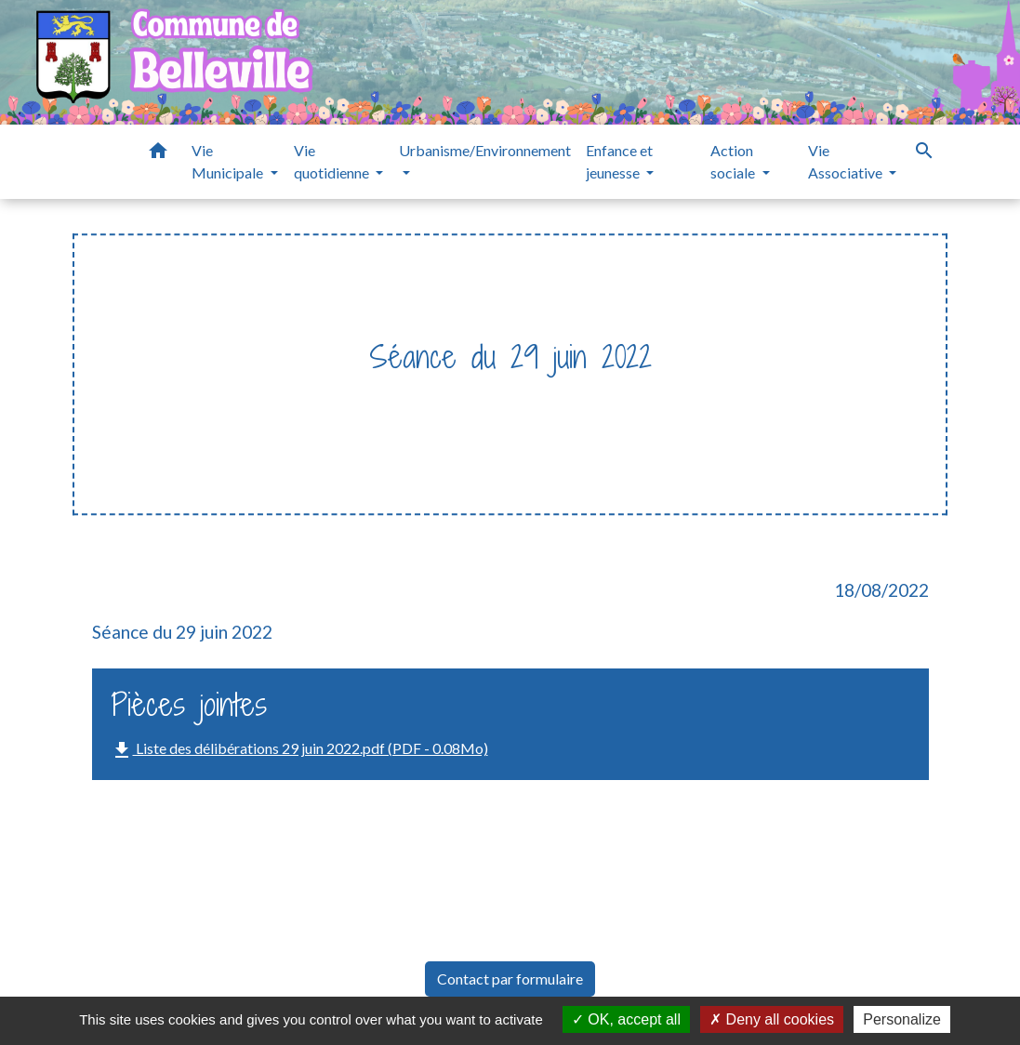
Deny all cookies (771, 1019)
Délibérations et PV (514, 394)
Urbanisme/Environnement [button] (485, 150)
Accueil (266, 394)
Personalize (902, 1019)
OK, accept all (626, 1019)
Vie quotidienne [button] (333, 161)
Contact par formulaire (510, 978)
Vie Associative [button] (846, 161)
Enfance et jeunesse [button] (619, 161)
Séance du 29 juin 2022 (694, 394)
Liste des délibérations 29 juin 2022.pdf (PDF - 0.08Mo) (299, 750)
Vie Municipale (366, 394)
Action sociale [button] (734, 161)
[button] (158, 153)
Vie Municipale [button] (229, 161)
